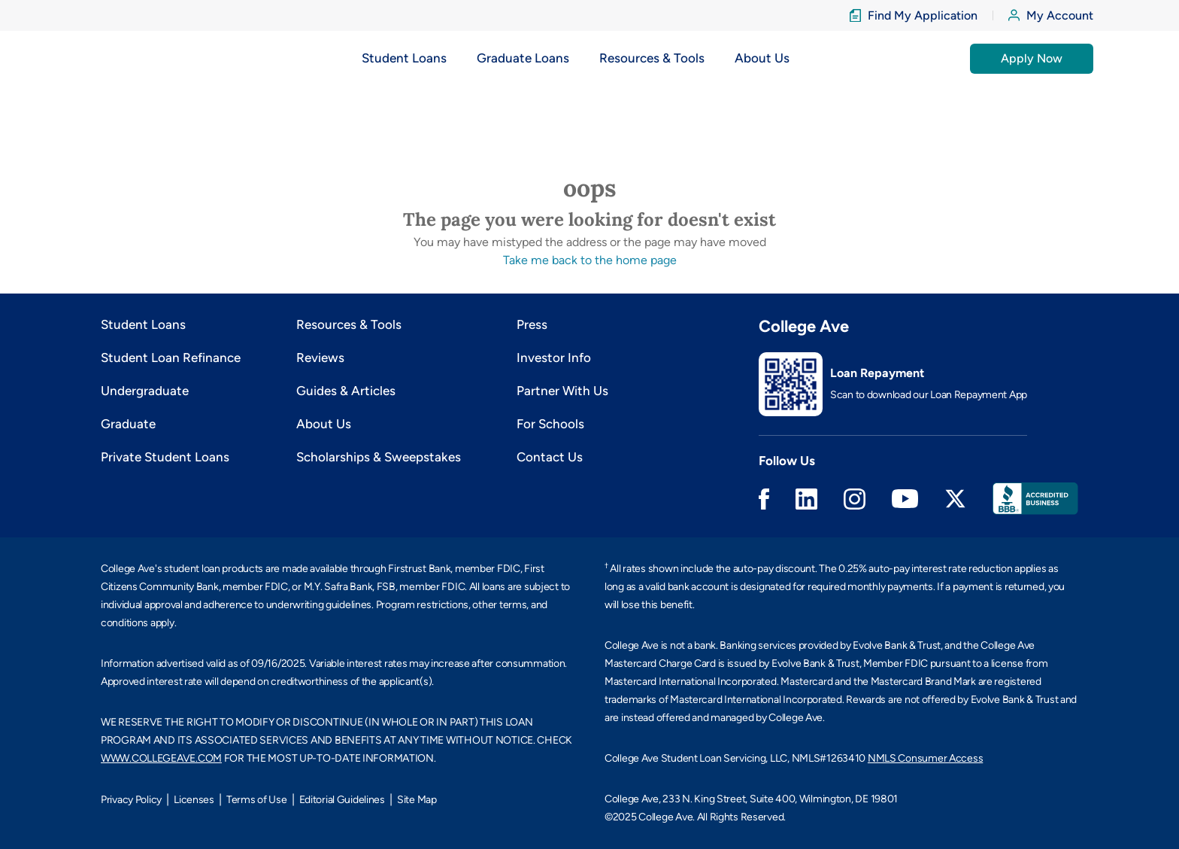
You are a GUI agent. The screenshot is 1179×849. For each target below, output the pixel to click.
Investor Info (554, 357)
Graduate (128, 423)
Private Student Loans (165, 456)
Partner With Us (562, 390)
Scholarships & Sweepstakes (378, 456)
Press (532, 324)
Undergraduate (145, 390)
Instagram (854, 499)
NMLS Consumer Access (925, 758)
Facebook (764, 499)
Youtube (905, 498)
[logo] (133, 58)
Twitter (955, 499)
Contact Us (550, 456)
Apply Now (1031, 58)
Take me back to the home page (590, 260)
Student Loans (143, 324)
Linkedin (806, 499)
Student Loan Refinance (171, 357)
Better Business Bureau (1035, 498)
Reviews (320, 357)
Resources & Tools (349, 324)
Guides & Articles (346, 390)
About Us (323, 423)
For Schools (550, 423)
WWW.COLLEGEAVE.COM (161, 758)
